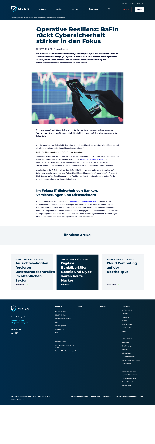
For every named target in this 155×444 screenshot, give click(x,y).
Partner (75, 9)
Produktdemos (127, 364)
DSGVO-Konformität (128, 356)
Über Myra (93, 9)
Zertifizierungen (127, 346)
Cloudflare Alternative (129, 378)
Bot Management (60, 325)
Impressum (95, 396)
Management (126, 317)
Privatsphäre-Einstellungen (126, 396)
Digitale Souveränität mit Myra (131, 360)
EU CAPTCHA (59, 329)
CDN (56, 322)
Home (13, 17)
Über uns (125, 313)
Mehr (56, 333)
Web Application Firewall (63, 318)
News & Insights (127, 324)
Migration (125, 349)
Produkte (41, 9)
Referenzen (125, 342)
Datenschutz (108, 396)
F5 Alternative (126, 385)
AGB (141, 396)
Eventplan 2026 (127, 328)
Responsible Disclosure (79, 396)
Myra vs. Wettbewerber (129, 375)
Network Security (60, 341)
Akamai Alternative (128, 382)
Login (138, 3)
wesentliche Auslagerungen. (92, 159)
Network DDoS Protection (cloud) (65, 351)
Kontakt (124, 3)
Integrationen (126, 353)
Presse (124, 331)
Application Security (61, 311)
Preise (59, 9)
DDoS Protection (60, 315)
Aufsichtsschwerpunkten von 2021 (82, 202)
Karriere (131, 3)
